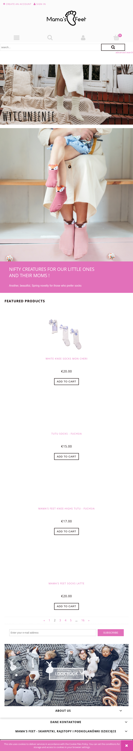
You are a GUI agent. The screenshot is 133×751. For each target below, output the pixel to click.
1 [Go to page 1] (49, 620)
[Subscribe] (111, 632)
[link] (66, 94)
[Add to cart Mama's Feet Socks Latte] (66, 606)
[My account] (83, 38)
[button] (16, 38)
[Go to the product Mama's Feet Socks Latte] (66, 563)
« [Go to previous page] (44, 620)
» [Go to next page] (88, 620)
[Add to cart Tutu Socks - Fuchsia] (66, 456)
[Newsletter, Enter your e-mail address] (52, 632)
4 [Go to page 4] (65, 620)
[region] (66, 94)
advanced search (124, 52)
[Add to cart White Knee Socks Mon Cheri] (66, 381)
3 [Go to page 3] (60, 620)
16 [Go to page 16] (82, 620)
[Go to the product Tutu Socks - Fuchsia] (66, 414)
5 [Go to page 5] (71, 620)
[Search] (49, 37)
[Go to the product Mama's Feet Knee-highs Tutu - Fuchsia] (66, 489)
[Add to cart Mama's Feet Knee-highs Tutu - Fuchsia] (66, 531)
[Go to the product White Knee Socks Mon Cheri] (66, 334)
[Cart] (116, 37)
